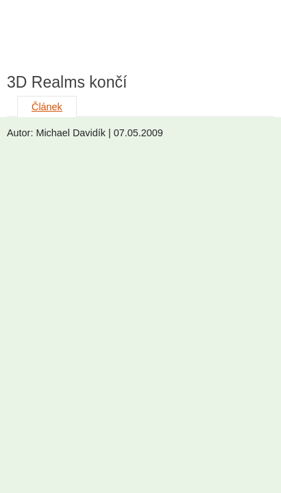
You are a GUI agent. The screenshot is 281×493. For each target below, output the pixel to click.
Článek (47, 106)
